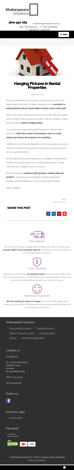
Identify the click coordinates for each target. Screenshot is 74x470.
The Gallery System (44, 328)
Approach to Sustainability (32, 338)
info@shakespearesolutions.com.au (44, 23)
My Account (12, 467)
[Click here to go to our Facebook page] (8, 400)
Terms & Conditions (37, 460)
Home (7, 42)
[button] (48, 214)
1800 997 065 (16, 22)
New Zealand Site (13, 383)
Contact (12, 338)
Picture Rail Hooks (47, 333)
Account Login (15, 418)
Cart (64, 467)
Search (37, 467)
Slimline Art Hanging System (18, 163)
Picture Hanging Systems (21, 42)
